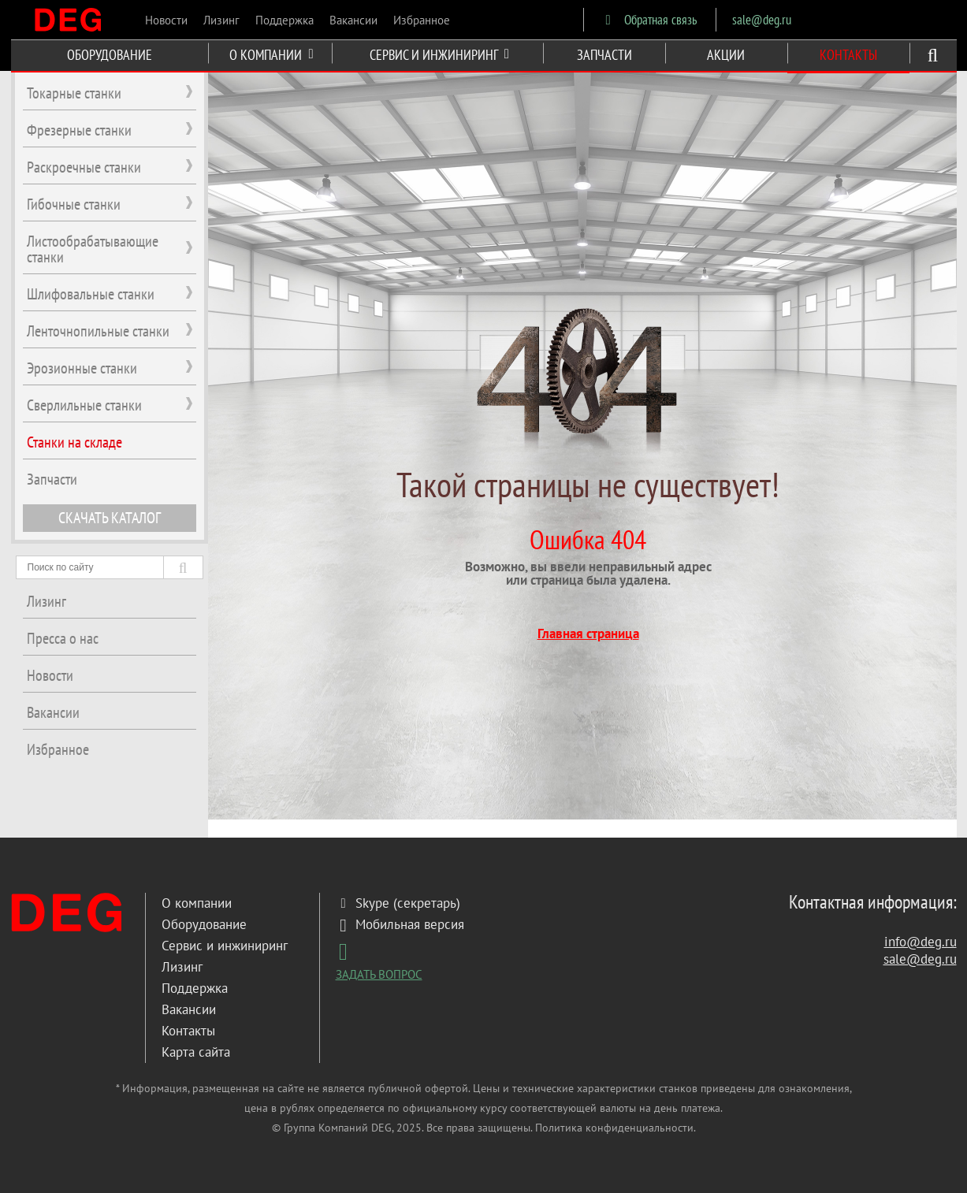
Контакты (188, 1030)
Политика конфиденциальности (614, 1128)
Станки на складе (74, 442)
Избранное (421, 20)
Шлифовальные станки (90, 294)
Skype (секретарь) (398, 903)
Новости (166, 20)
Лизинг (221, 20)
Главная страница (588, 633)
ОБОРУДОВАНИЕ (109, 55)
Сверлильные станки (84, 405)
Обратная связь (648, 19)
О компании (197, 903)
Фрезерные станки (79, 130)
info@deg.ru (920, 941)
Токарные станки (74, 93)
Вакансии (353, 20)
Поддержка (284, 20)
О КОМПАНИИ (271, 55)
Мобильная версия (400, 924)
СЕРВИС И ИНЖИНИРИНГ (439, 55)
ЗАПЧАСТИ (604, 55)
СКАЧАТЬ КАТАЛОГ (109, 517)
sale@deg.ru (761, 19)
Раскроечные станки (84, 167)
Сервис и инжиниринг (225, 945)
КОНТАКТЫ (848, 55)
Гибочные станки (74, 204)
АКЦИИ (726, 55)
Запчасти (52, 479)
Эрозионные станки (82, 368)
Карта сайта (196, 1052)
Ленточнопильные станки (98, 331)
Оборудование (204, 924)
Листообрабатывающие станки (92, 249)
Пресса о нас (63, 638)
